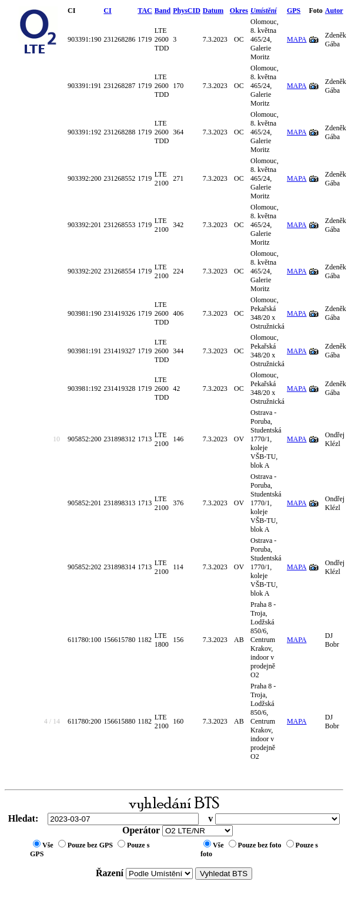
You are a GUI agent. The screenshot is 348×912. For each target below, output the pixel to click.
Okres (239, 10)
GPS (293, 10)
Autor (334, 10)
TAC (145, 10)
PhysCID (186, 10)
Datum (213, 10)
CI (107, 10)
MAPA (297, 39)
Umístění (263, 10)
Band (162, 10)
